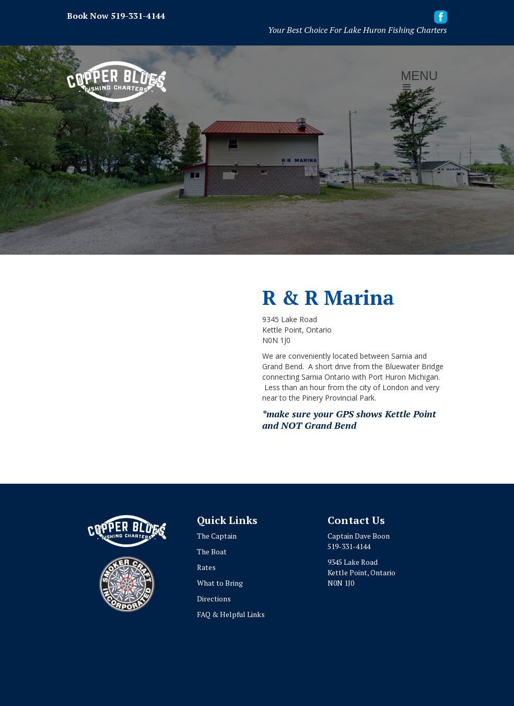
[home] (116, 81)
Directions (214, 598)
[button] (419, 82)
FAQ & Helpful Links (231, 614)
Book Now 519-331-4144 (116, 15)
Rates (206, 567)
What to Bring (220, 583)
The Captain (217, 536)
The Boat (212, 551)
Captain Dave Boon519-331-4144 (359, 541)
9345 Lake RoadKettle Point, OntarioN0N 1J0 (361, 572)
